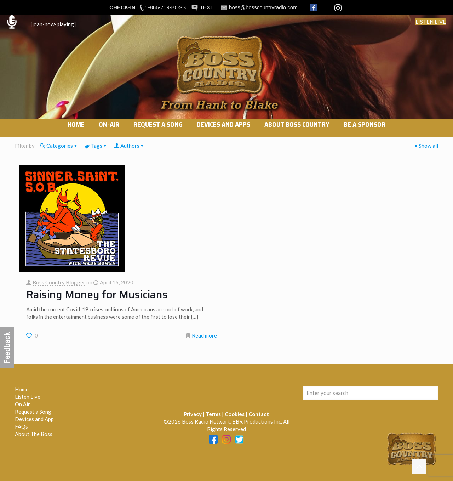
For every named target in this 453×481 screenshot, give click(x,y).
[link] (109, 133)
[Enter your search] (370, 393)
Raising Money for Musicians (97, 294)
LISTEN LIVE (430, 21)
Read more (204, 335)
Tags (96, 145)
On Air (22, 404)
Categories (59, 145)
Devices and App (34, 419)
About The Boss (33, 434)
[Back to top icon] (419, 466)
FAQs (21, 426)
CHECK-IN (122, 7)
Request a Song (33, 411)
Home (22, 389)
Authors (129, 145)
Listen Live (27, 397)
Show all (425, 145)
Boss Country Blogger (59, 282)
